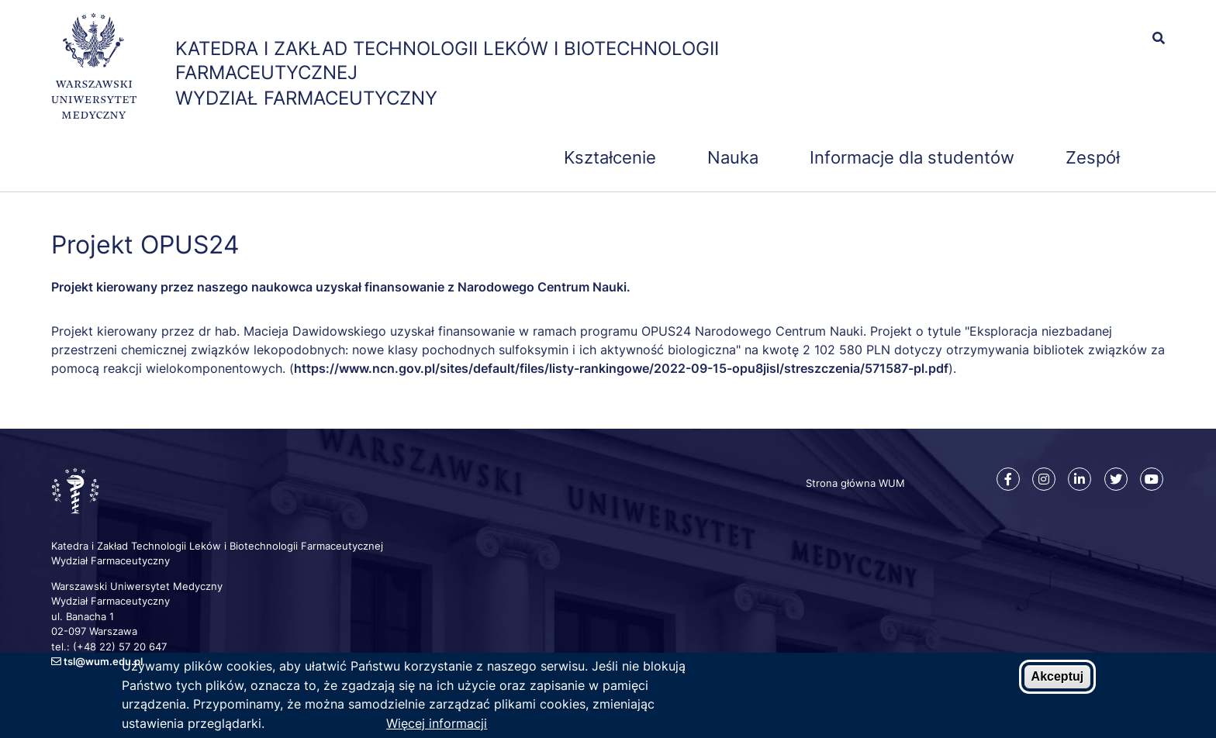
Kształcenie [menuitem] (610, 157)
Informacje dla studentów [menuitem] (912, 157)
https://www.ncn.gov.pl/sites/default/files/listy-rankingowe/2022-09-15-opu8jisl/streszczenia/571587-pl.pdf (621, 368)
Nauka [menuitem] (732, 157)
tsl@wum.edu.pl (103, 661)
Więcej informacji (436, 725)
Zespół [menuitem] (1093, 157)
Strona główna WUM (855, 483)
